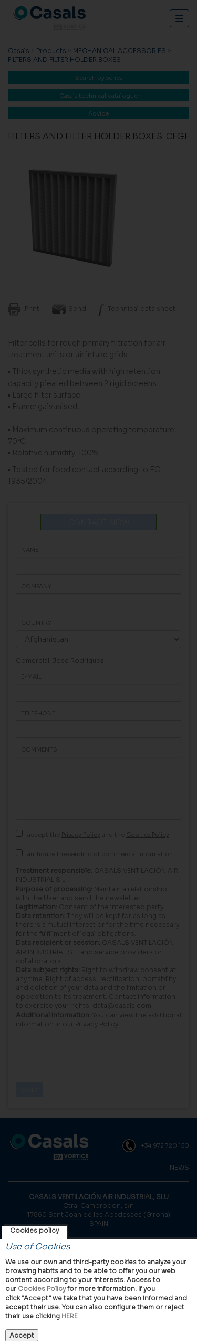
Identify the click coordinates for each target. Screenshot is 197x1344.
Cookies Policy (42, 1289)
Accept (21, 1335)
